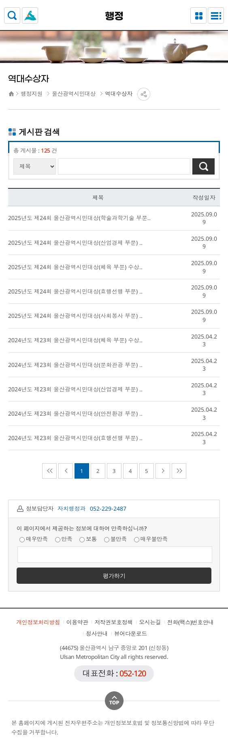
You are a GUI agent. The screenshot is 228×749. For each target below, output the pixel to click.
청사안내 (97, 633)
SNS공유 (144, 94)
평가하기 (114, 575)
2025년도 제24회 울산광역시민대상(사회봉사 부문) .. (75, 315)
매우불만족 (151, 539)
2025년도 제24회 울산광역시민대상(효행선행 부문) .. (75, 291)
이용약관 (77, 622)
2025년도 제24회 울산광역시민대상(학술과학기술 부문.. (79, 218)
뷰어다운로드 (130, 633)
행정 (114, 17)
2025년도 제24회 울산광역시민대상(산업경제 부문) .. (75, 242)
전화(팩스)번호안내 (190, 622)
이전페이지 (65, 471)
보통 (88, 539)
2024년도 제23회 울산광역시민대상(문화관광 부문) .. (75, 365)
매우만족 (33, 539)
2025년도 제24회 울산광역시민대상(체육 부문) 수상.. (75, 267)
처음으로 (49, 471)
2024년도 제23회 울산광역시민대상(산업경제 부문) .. (75, 389)
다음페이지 (163, 471)
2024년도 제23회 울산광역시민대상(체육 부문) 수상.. (75, 340)
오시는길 (150, 622)
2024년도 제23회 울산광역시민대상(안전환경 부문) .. (75, 413)
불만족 (115, 539)
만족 (63, 539)
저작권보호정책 (113, 622)
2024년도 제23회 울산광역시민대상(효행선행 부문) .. (75, 438)
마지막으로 (179, 471)
